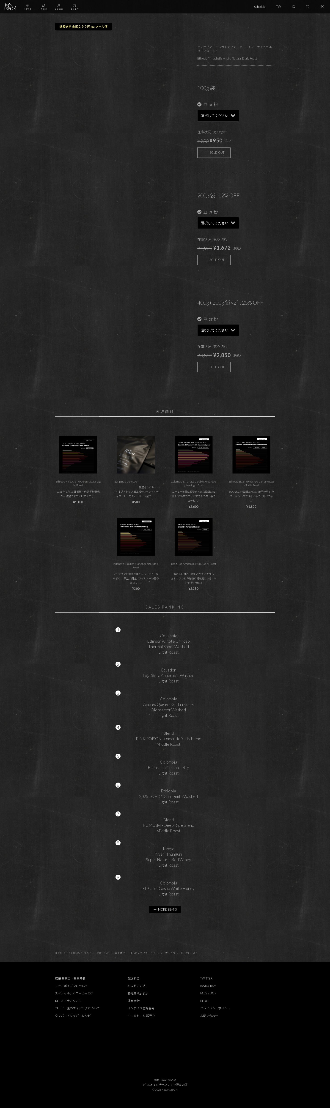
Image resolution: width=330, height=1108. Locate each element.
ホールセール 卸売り (141, 1016)
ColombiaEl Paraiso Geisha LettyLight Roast (168, 767)
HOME (59, 952)
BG (322, 6)
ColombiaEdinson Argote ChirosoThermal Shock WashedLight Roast (168, 644)
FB (307, 6)
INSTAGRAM (208, 986)
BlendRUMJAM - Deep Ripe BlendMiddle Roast (168, 825)
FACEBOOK (208, 993)
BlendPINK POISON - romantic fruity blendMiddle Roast (168, 739)
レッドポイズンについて (71, 986)
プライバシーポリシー (215, 1008)
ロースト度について (68, 1001)
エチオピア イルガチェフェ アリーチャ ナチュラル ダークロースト (156, 952)
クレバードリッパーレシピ (73, 1016)
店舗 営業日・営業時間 (70, 978)
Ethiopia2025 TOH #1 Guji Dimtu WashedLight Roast (168, 796)
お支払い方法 (137, 986)
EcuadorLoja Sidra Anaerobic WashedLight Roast (168, 675)
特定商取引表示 (138, 993)
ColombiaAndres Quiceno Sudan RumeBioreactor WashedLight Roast (168, 707)
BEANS (87, 952)
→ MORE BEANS (165, 909)
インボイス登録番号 (141, 1008)
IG (293, 6)
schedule (259, 6)
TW (278, 6)
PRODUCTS (73, 952)
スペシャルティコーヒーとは (74, 993)
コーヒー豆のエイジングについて (77, 1008)
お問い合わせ (209, 1016)
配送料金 (134, 978)
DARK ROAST (103, 952)
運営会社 (134, 1001)
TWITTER (206, 978)
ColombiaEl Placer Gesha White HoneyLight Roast (168, 888)
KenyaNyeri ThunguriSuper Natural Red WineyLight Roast (168, 857)
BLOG (204, 1001)
